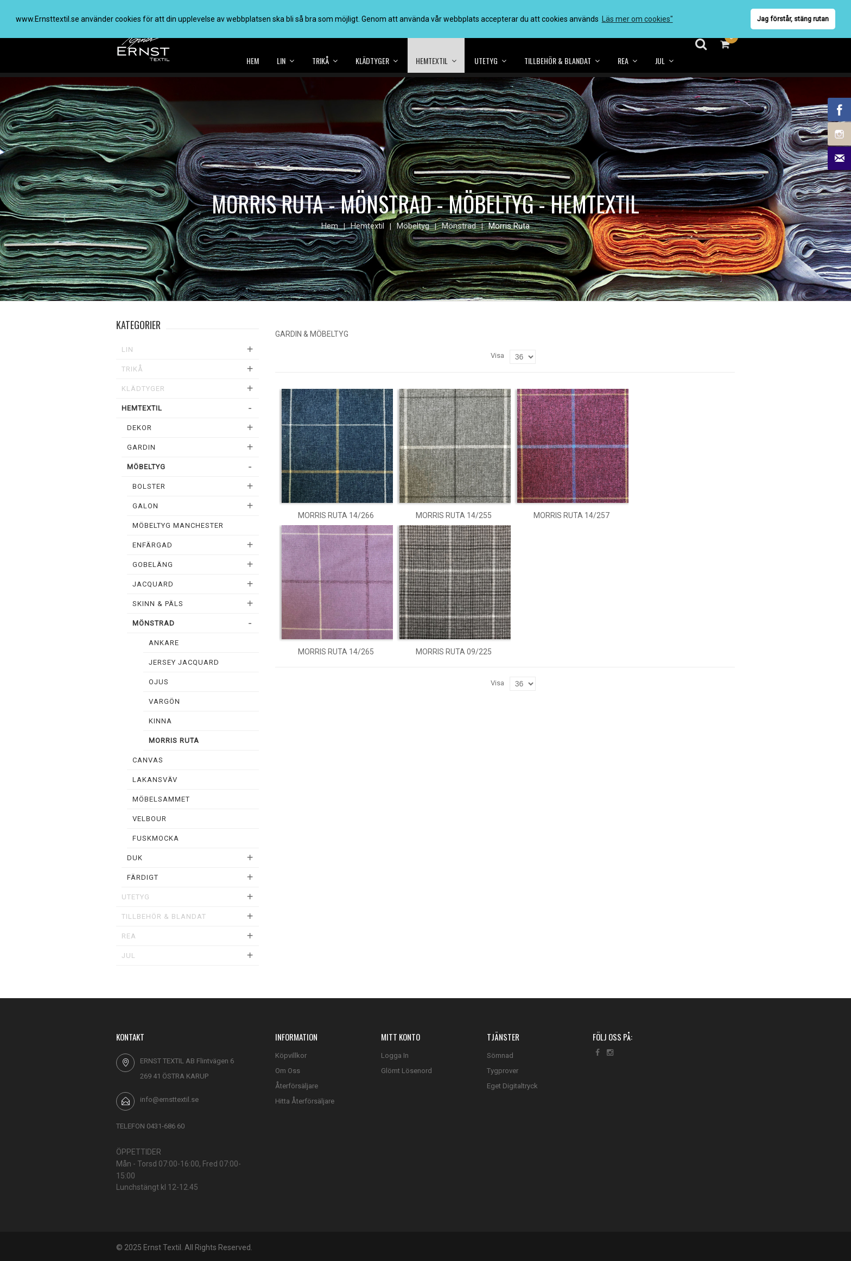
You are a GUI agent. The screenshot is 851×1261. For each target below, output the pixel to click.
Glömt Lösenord (406, 1071)
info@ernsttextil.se (169, 1099)
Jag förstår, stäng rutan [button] (793, 19)
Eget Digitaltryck (512, 1086)
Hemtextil (367, 226)
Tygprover (502, 1071)
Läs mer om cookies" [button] (637, 19)
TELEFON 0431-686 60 (150, 1126)
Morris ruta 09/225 (454, 651)
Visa (497, 355)
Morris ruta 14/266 (336, 515)
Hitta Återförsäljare (304, 1101)
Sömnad (500, 1055)
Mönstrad (459, 226)
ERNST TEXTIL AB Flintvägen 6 (187, 1061)
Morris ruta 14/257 (571, 515)
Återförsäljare (296, 1086)
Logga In (395, 1055)
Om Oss (287, 1071)
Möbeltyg (413, 226)
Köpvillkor (291, 1055)
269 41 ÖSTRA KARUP (174, 1076)
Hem (329, 226)
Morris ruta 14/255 (454, 515)
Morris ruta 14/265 (336, 651)
